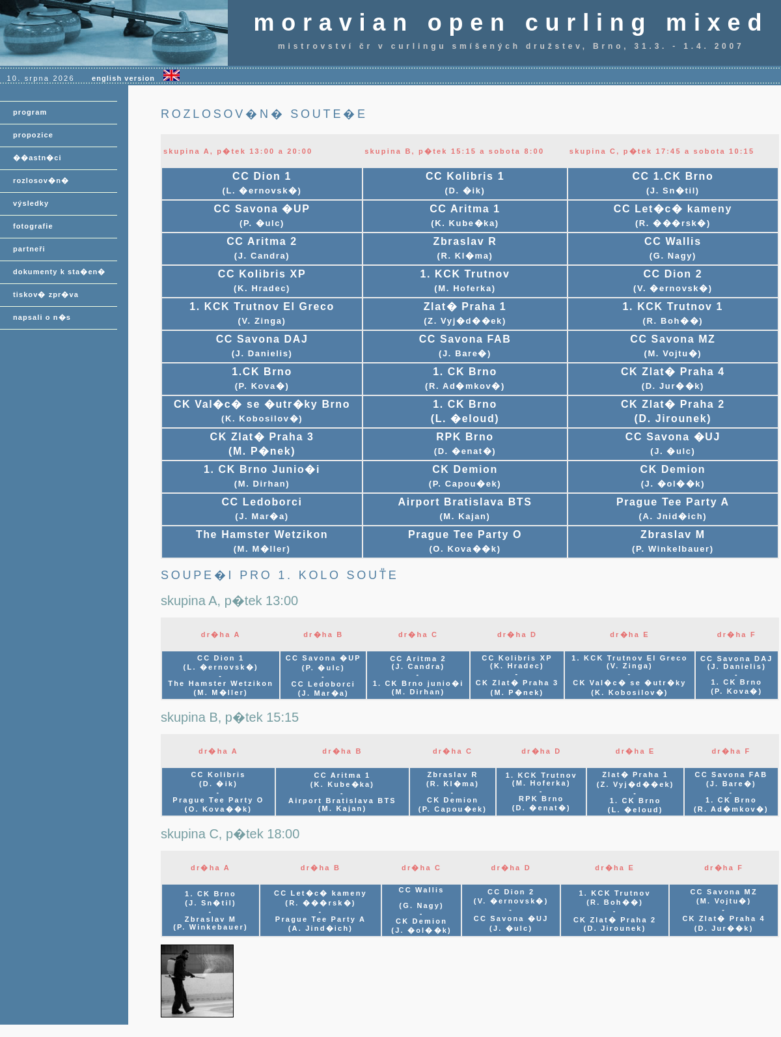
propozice (33, 135)
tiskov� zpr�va (46, 294)
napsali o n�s (42, 317)
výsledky (31, 203)
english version (136, 78)
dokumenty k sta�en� (59, 272)
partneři (29, 249)
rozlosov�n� (41, 180)
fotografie (33, 226)
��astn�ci (37, 158)
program (30, 112)
